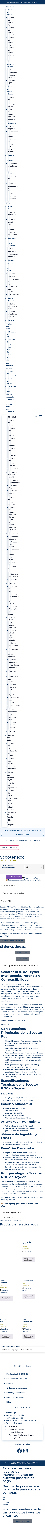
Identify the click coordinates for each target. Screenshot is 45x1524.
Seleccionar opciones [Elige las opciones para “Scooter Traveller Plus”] (29, 1337)
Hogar (8, 203)
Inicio (5, 840)
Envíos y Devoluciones (16, 1423)
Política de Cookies (14, 1418)
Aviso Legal (11, 1413)
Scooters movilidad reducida (20, 840)
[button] (4, 414)
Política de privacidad (15, 1415)
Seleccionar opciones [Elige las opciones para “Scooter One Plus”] (6, 1337)
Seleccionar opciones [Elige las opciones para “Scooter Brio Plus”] (29, 1259)
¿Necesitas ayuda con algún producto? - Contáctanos (22, 2)
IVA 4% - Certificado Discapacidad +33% (8, 866)
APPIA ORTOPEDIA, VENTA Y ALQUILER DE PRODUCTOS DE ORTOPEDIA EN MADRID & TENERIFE (22, 1463)
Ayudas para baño (9, 326)
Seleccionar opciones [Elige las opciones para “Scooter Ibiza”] (29, 1296)
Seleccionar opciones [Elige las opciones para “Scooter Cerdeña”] (6, 1298)
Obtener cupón (22, 834)
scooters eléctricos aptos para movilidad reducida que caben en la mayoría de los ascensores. (22, 1014)
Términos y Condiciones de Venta (21, 1420)
